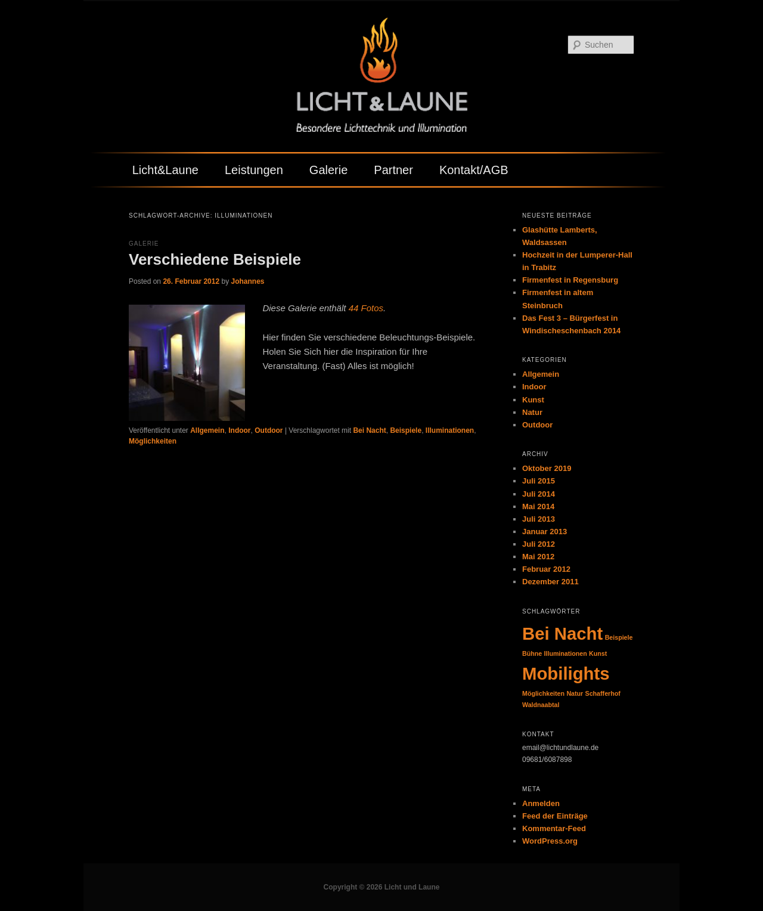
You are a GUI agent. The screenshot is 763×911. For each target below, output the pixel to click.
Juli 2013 (538, 519)
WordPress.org (550, 840)
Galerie (328, 169)
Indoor (239, 430)
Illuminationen (450, 430)
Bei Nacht (369, 430)
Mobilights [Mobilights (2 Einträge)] (566, 673)
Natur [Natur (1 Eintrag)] (574, 693)
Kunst (533, 399)
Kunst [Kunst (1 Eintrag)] (598, 653)
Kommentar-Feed (554, 828)
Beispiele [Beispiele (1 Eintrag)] (619, 637)
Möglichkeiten (152, 441)
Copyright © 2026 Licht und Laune (382, 887)
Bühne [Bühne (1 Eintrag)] (532, 653)
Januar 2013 (544, 531)
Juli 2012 (538, 544)
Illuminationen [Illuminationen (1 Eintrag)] (565, 653)
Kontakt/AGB (473, 169)
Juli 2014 (538, 493)
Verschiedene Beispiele (215, 259)
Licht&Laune (165, 169)
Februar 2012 (546, 569)
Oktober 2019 (546, 468)
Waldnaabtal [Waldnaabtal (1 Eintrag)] (540, 704)
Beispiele (405, 430)
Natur (532, 412)
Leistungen (254, 169)
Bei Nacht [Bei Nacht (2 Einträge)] (562, 633)
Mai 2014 (538, 506)
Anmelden (541, 803)
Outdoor (269, 430)
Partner (393, 169)
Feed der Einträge (555, 815)
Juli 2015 (538, 480)
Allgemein (207, 430)
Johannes (247, 281)
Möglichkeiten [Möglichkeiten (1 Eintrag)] (543, 693)
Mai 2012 (538, 556)
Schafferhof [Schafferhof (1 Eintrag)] (603, 693)
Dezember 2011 (550, 581)
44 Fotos (366, 308)
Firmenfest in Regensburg (570, 279)
